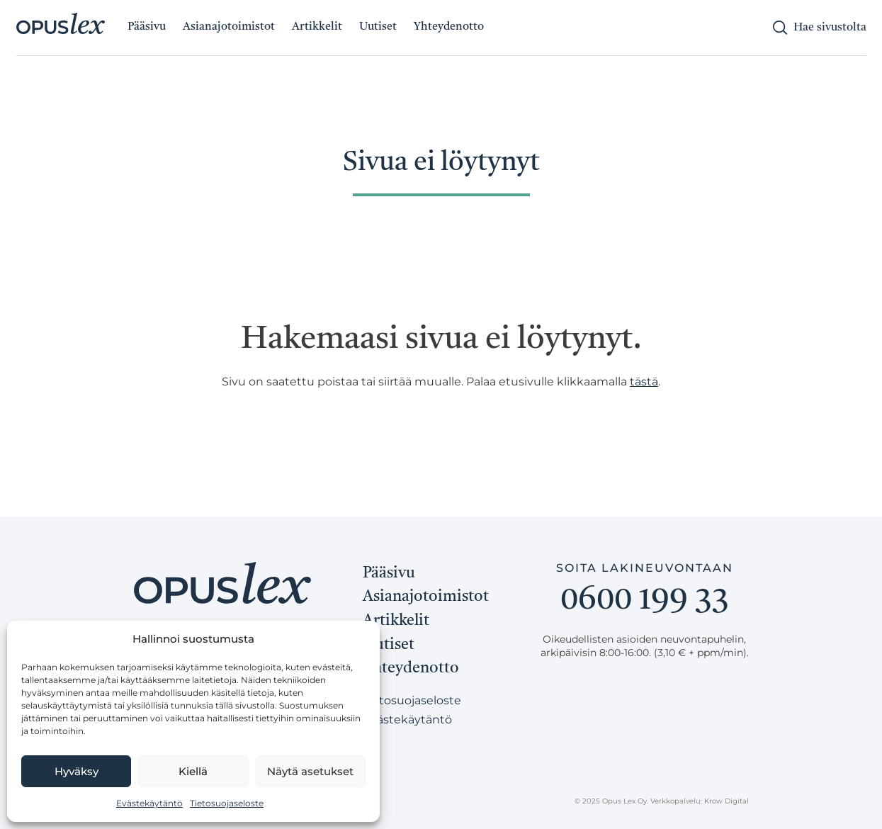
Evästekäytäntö (149, 803)
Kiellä (193, 771)
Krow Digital (726, 801)
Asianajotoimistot (229, 27)
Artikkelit (317, 27)
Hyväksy (76, 771)
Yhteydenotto (449, 27)
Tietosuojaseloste (227, 803)
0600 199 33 (644, 600)
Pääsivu (147, 27)
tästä (644, 381)
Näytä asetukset (310, 771)
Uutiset (378, 27)
